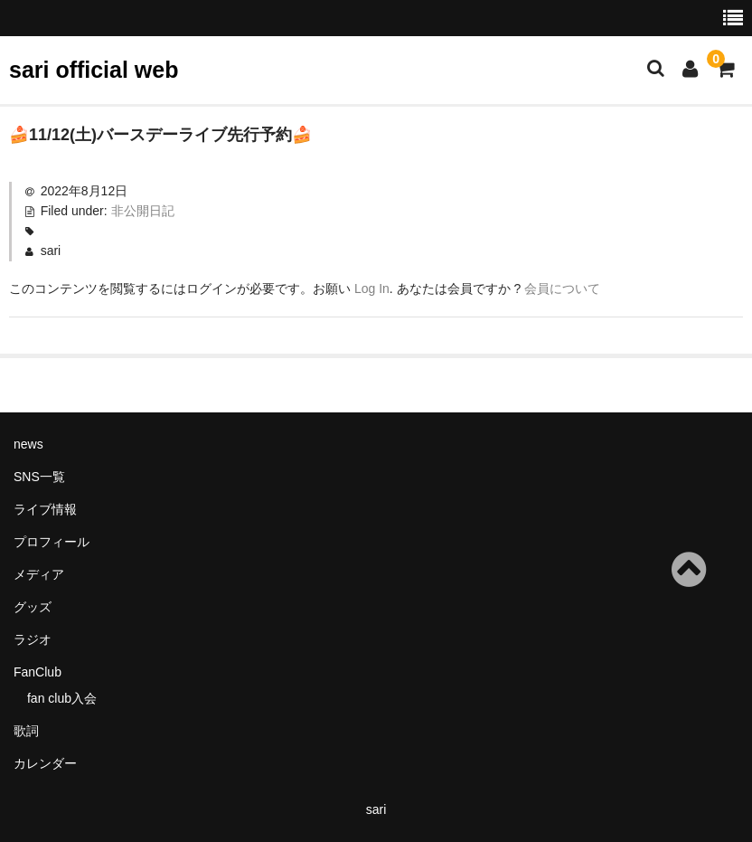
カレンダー (45, 763)
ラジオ (33, 639)
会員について (562, 288)
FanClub (37, 672)
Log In (372, 288)
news (28, 444)
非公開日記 (142, 210)
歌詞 (26, 731)
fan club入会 (62, 698)
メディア (39, 574)
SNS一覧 (39, 476)
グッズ (33, 607)
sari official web (93, 69)
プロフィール (51, 542)
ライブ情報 (45, 509)
